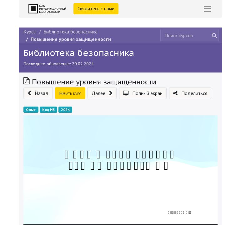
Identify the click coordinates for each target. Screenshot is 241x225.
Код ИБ (48, 109)
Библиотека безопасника (78, 52)
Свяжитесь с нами (96, 9)
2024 (65, 109)
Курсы (30, 31)
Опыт (31, 109)
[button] (38, 93)
